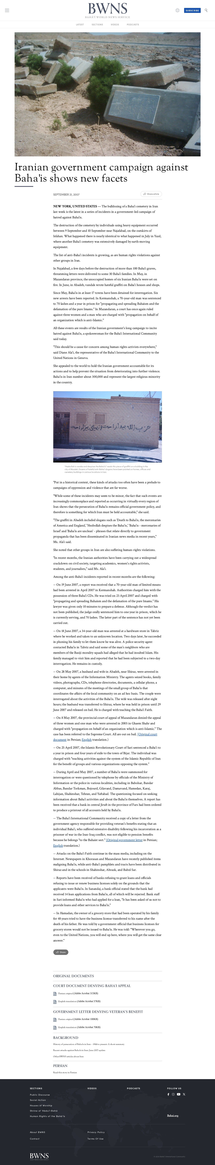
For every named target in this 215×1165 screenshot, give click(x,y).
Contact (35, 1138)
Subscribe (192, 10)
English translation (67, 1001)
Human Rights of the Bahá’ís (47, 1116)
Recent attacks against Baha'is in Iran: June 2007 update (79, 1050)
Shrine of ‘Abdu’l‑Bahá (44, 1110)
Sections (97, 24)
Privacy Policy (96, 1132)
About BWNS (37, 1132)
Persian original (65, 993)
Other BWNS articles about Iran (68, 1056)
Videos (115, 24)
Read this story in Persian (65, 1072)
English (87, 739)
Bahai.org (172, 1115)
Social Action (38, 1100)
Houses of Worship (41, 1105)
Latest (80, 24)
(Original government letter (124, 840)
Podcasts (133, 24)
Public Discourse (40, 1094)
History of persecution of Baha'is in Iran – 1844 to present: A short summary (88, 1044)
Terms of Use (96, 1138)
